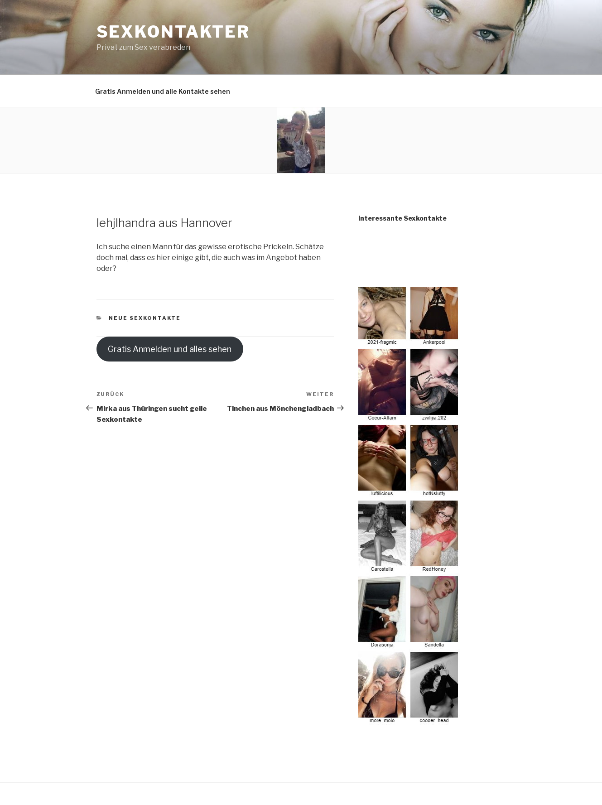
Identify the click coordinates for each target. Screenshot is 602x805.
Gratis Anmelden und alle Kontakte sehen (162, 91)
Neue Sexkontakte (145, 318)
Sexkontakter (173, 32)
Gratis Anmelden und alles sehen (169, 349)
